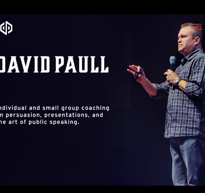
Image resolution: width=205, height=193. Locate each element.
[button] (198, 27)
